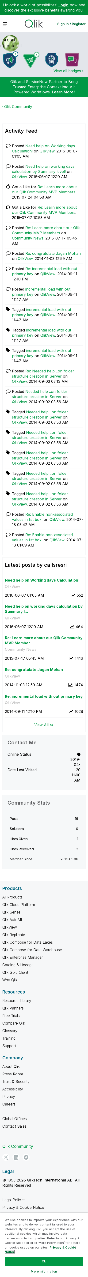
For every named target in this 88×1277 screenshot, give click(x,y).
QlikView (47, 151)
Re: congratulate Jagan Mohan (53, 253)
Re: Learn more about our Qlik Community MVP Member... (44, 640)
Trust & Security (16, 1081)
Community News (27, 238)
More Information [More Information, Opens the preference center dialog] (44, 1271)
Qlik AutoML (12, 919)
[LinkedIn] (15, 1157)
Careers (8, 1104)
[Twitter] (5, 1157)
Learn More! (63, 92)
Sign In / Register (71, 24)
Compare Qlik (13, 1023)
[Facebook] (26, 1157)
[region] (44, 1245)
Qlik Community (18, 106)
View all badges (67, 70)
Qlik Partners (13, 1008)
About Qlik (11, 1066)
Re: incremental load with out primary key (44, 696)
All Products (12, 897)
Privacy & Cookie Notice (23, 1207)
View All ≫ (44, 724)
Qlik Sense (11, 912)
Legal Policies (14, 1199)
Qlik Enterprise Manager (22, 957)
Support (9, 1045)
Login (63, 5)
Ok (44, 1261)
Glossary (9, 1030)
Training (8, 1038)
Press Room (12, 1074)
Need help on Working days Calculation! (42, 580)
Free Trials (11, 1015)
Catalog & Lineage (18, 964)
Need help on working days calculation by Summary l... (44, 609)
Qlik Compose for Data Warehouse (32, 949)
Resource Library (16, 1000)
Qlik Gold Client (15, 972)
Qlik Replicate (13, 934)
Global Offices (14, 1118)
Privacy (8, 1096)
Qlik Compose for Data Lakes (27, 942)
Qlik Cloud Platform (18, 904)
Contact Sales (14, 1126)
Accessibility (12, 1089)
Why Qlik (9, 980)
